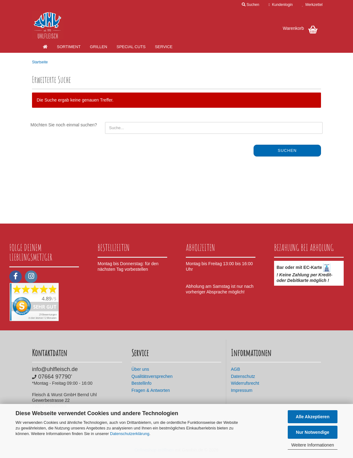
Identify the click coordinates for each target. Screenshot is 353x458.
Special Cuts (131, 46)
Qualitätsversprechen (151, 376)
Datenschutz (243, 376)
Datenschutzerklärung (129, 433)
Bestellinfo (141, 383)
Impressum (241, 390)
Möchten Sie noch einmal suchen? (63, 124)
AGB (235, 369)
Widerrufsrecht (245, 383)
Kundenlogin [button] (280, 4)
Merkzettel (312, 4)
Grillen (98, 46)
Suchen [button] (250, 4)
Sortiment (68, 46)
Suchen (287, 150)
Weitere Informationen (312, 444)
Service (163, 46)
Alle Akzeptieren (312, 416)
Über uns (140, 369)
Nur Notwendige (312, 432)
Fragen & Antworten (150, 390)
